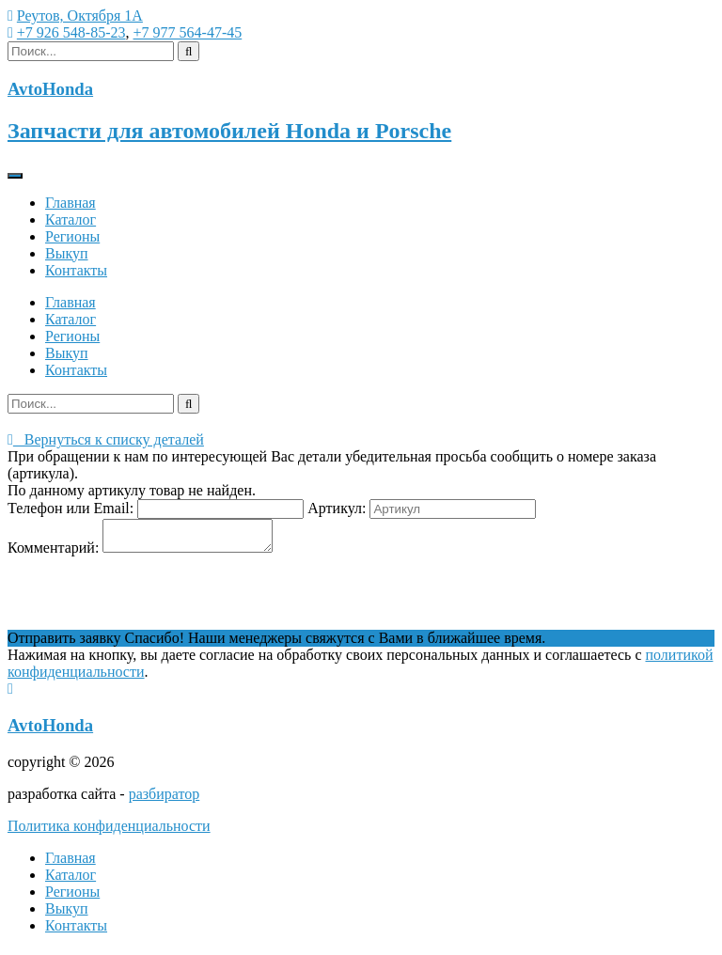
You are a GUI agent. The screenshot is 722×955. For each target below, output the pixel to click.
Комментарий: (53, 553)
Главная (70, 203)
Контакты (76, 270)
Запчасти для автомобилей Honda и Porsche (229, 130)
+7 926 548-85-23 (71, 32)
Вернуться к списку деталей (106, 439)
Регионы (72, 236)
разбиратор (164, 799)
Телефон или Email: (70, 508)
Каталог (70, 219)
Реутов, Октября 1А (80, 15)
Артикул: (336, 508)
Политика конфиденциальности (109, 831)
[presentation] (150, 598)
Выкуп (66, 253)
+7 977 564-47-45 (188, 32)
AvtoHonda (50, 731)
